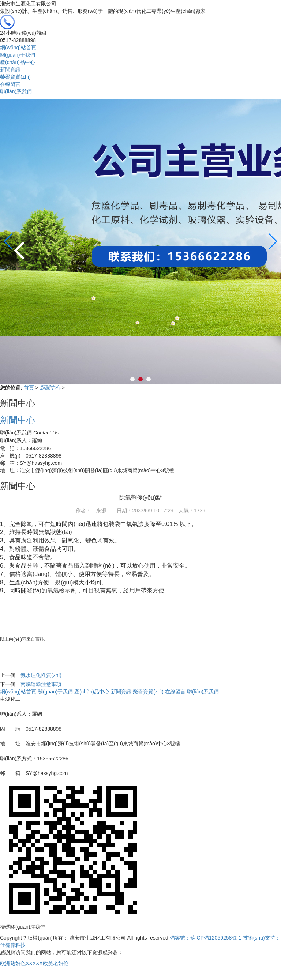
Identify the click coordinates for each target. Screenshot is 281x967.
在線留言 (10, 84)
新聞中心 (51, 388)
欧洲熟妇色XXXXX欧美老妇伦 (34, 963)
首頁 (29, 388)
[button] (272, 241)
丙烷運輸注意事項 (40, 684)
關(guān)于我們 (17, 55)
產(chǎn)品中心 (17, 62)
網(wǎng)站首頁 (18, 47)
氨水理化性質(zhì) (40, 675)
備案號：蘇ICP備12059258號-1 (205, 938)
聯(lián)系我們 (16, 91)
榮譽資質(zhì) (15, 77)
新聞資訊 (10, 69)
